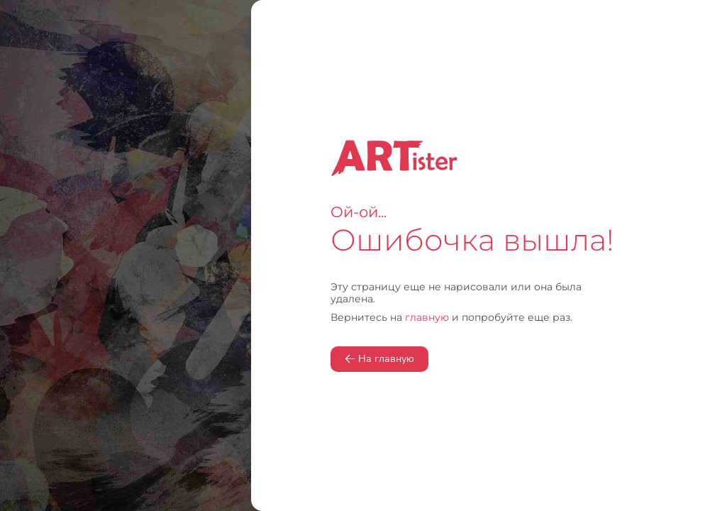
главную (427, 317)
